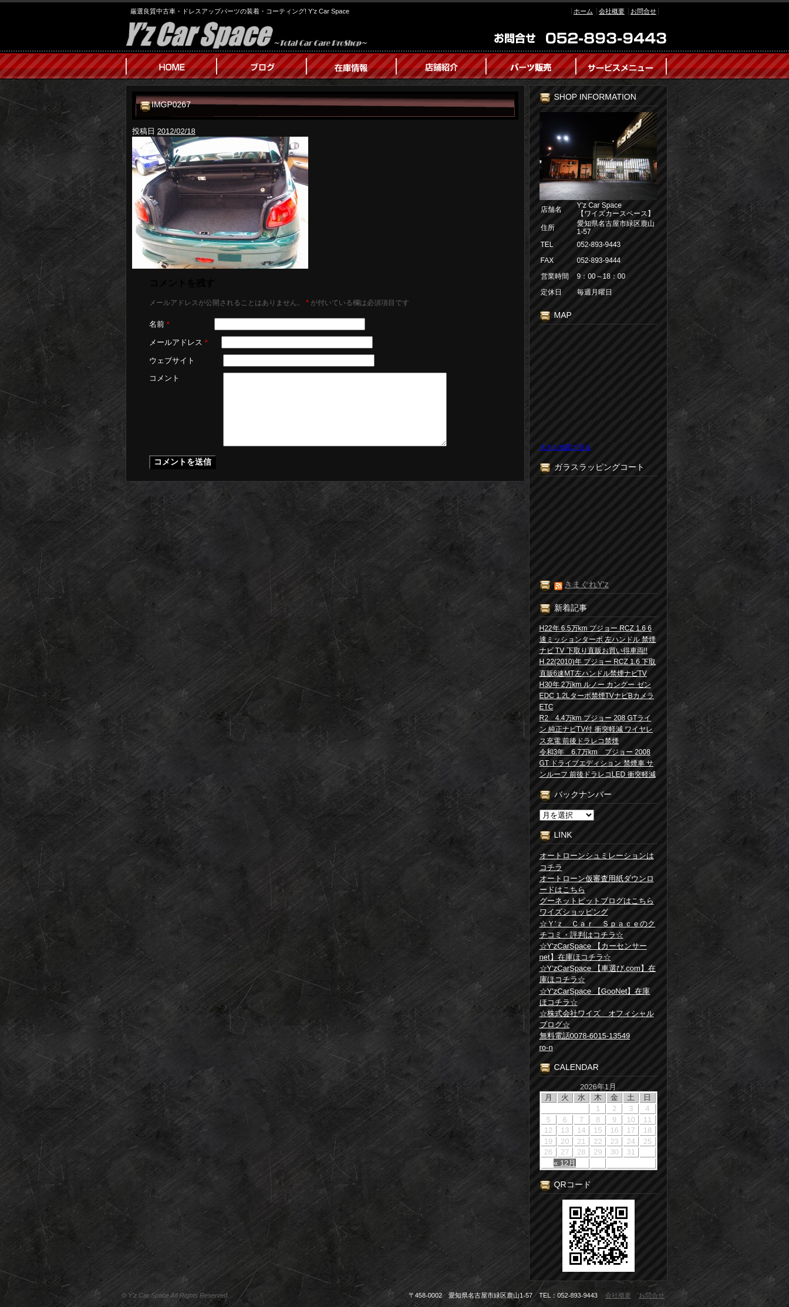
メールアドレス (178, 342)
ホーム (583, 11)
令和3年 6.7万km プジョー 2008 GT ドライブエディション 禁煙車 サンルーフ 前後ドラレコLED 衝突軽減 (598, 763)
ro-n (546, 1047)
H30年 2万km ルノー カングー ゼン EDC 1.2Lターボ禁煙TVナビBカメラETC (597, 695)
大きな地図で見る (565, 447)
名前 (159, 324)
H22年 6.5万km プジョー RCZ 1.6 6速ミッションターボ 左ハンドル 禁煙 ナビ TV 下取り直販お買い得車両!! (598, 639)
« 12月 (565, 1163)
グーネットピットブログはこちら (597, 900)
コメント (164, 378)
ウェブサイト (172, 360)
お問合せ (643, 11)
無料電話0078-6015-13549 (585, 1035)
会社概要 (612, 11)
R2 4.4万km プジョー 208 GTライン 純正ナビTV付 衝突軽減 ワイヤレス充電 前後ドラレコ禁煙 (596, 729)
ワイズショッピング (574, 912)
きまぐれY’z (586, 584)
